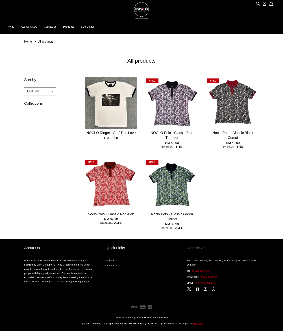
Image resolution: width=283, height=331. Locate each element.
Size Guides (87, 26)
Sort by (30, 80)
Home (11, 26)
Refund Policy (160, 317)
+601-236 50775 (209, 276)
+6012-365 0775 (201, 270)
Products (68, 26)
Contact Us (50, 26)
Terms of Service (124, 317)
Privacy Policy (143, 317)
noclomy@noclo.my (205, 282)
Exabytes (198, 323)
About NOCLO (29, 26)
